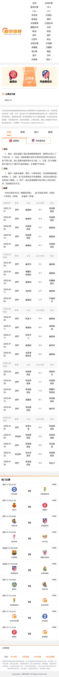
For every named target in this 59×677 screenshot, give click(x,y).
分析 (9, 132)
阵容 (22, 132)
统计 (36, 132)
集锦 (50, 132)
